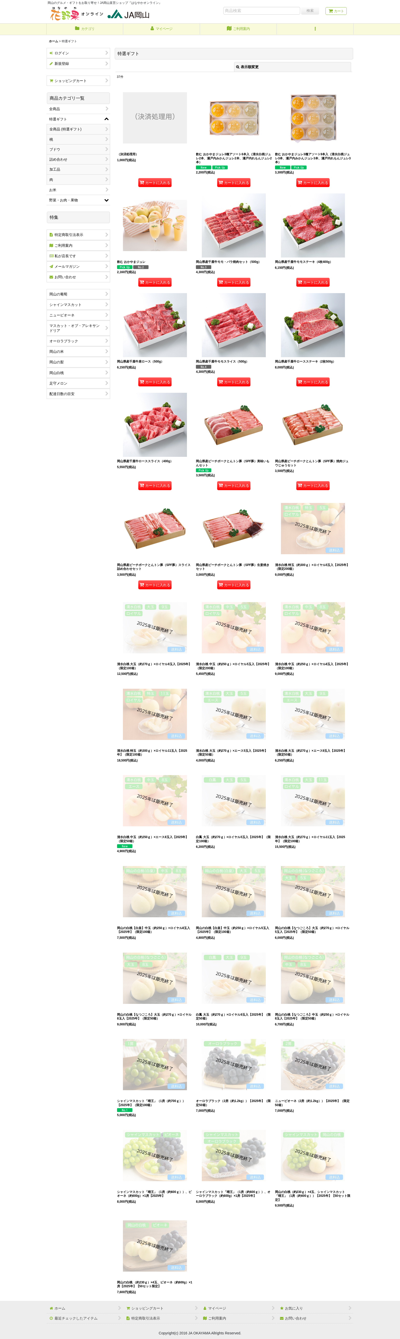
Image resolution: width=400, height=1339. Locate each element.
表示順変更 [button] (247, 67)
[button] (315, 29)
